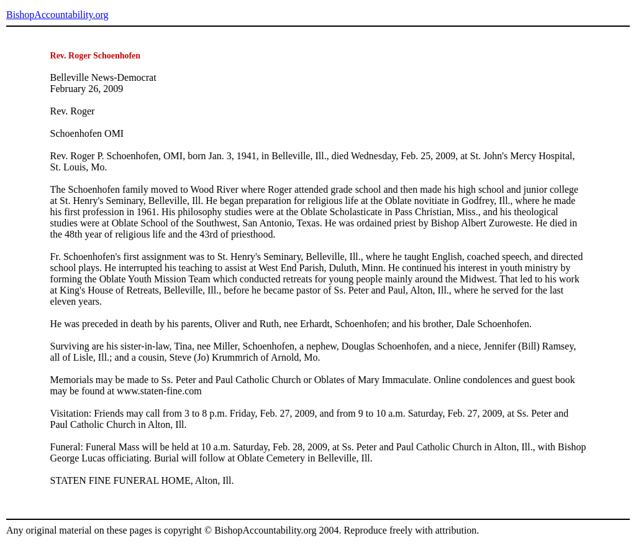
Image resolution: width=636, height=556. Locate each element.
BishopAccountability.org (57, 14)
